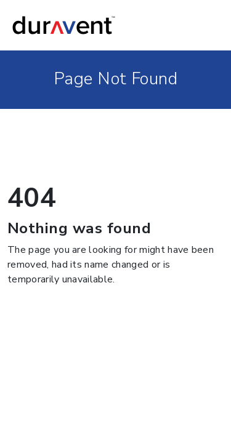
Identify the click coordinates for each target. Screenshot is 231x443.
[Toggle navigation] (207, 25)
